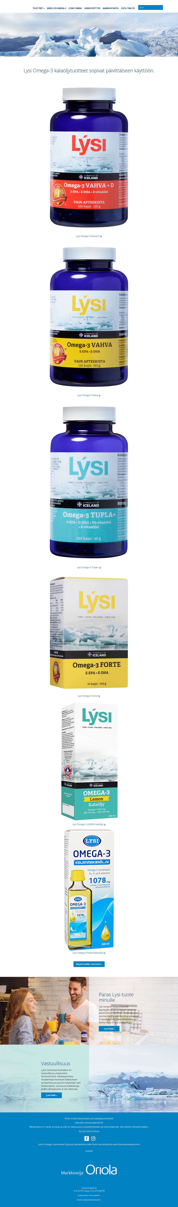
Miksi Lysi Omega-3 (56, 8)
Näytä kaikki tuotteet (89, 964)
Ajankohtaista (111, 8)
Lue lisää (109, 1028)
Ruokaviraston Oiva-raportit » (89, 1195)
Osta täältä (128, 8)
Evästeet (89, 1151)
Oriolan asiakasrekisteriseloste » (89, 1200)
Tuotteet (39, 8)
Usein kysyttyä (92, 8)
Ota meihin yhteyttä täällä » (134, 1126)
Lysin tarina (75, 8)
